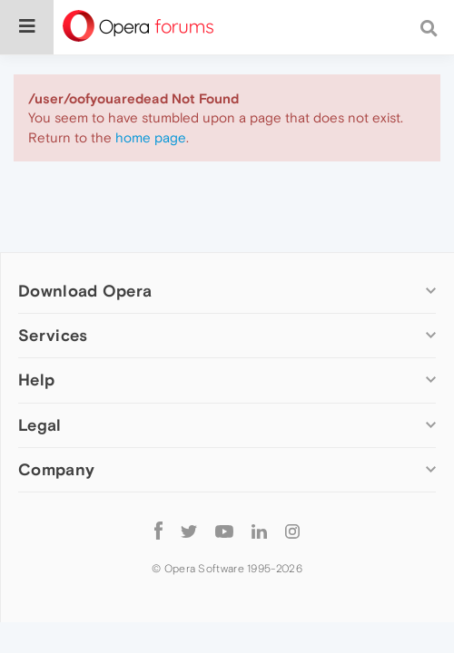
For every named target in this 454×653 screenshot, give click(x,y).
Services (52, 335)
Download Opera (85, 290)
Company (56, 469)
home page (150, 137)
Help (36, 379)
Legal (40, 424)
